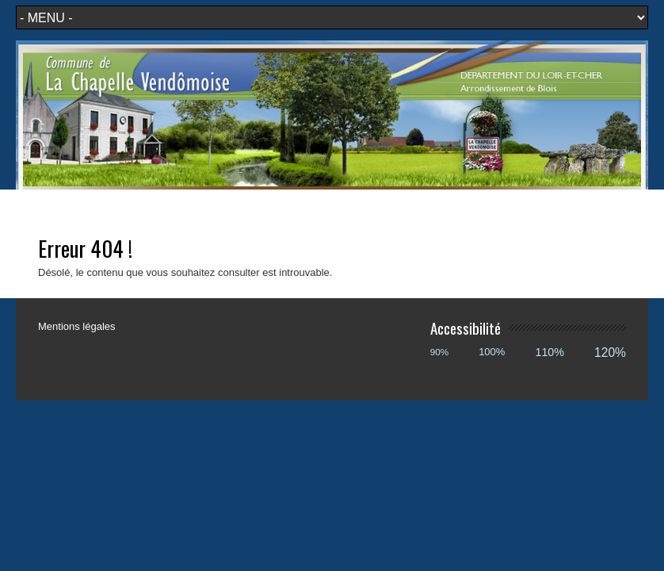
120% (610, 352)
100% (492, 352)
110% (549, 352)
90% (439, 352)
